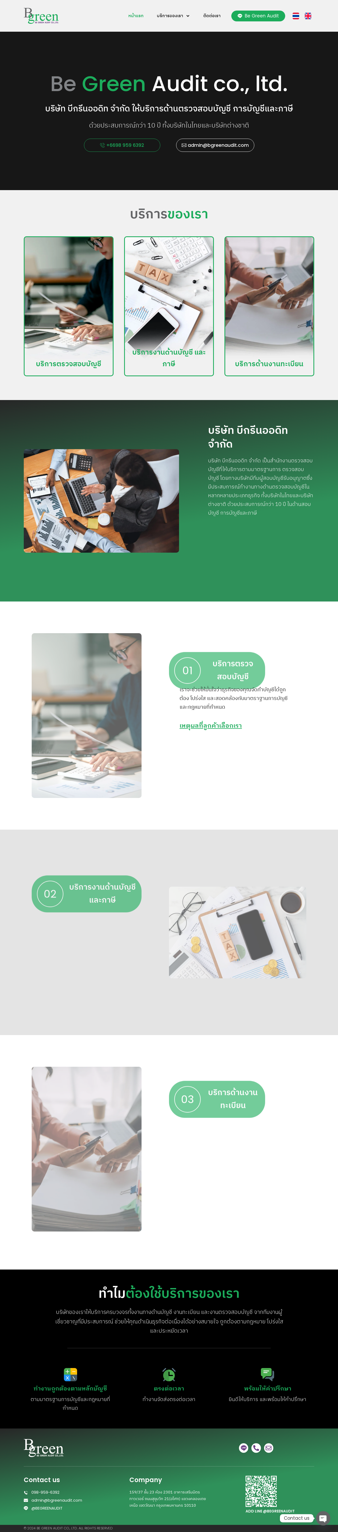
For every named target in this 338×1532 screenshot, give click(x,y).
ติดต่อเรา (211, 15)
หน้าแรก (136, 15)
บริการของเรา (173, 15)
